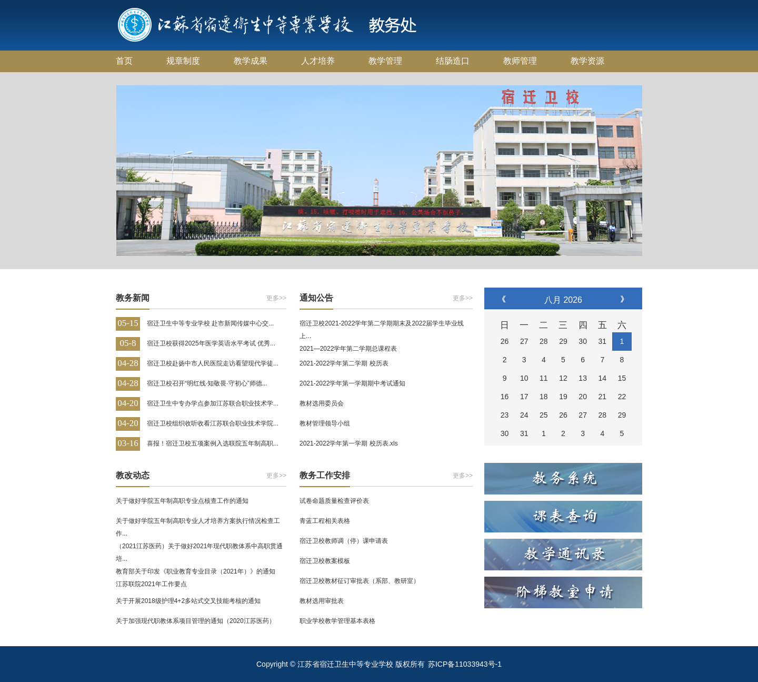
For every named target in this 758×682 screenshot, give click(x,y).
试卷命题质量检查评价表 (334, 501)
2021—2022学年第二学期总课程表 (348, 348)
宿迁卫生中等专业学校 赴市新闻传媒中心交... (210, 323)
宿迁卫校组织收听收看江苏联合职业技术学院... (212, 423)
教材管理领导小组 (325, 423)
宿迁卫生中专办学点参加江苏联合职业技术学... (212, 403)
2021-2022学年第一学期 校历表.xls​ (349, 443)
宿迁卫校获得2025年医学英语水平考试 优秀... (211, 343)
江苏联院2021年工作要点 (151, 584)
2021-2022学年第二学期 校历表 (344, 363)
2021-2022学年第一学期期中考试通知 (352, 383)
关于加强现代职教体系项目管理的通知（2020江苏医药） (195, 621)
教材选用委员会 (322, 403)
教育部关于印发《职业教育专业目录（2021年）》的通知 (195, 571)
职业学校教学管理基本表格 (337, 621)
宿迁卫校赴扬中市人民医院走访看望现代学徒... (212, 363)
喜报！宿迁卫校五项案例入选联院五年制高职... (212, 443)
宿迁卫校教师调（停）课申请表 (344, 541)
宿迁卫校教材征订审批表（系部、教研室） (360, 581)
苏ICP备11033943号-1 (465, 664)
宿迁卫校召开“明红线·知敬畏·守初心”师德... (207, 383)
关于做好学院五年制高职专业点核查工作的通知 (182, 501)
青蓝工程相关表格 (325, 521)
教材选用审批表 (322, 601)
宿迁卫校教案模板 (325, 561)
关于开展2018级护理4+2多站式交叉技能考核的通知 (188, 601)
